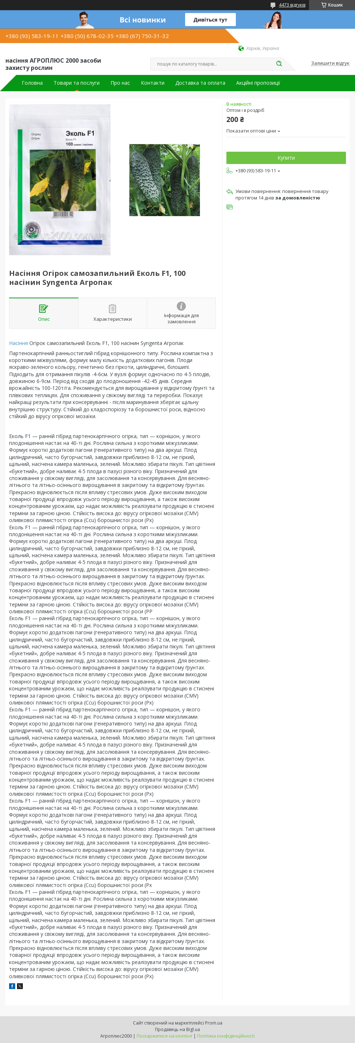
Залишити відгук (330, 63)
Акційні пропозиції (258, 82)
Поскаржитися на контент (164, 1036)
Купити (286, 157)
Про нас (120, 82)
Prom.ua (213, 1023)
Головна (32, 82)
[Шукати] (279, 64)
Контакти (152, 82)
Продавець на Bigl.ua (177, 1029)
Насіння (18, 343)
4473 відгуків (292, 5)
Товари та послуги (77, 82)
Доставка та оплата (200, 82)
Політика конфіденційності (226, 1036)
